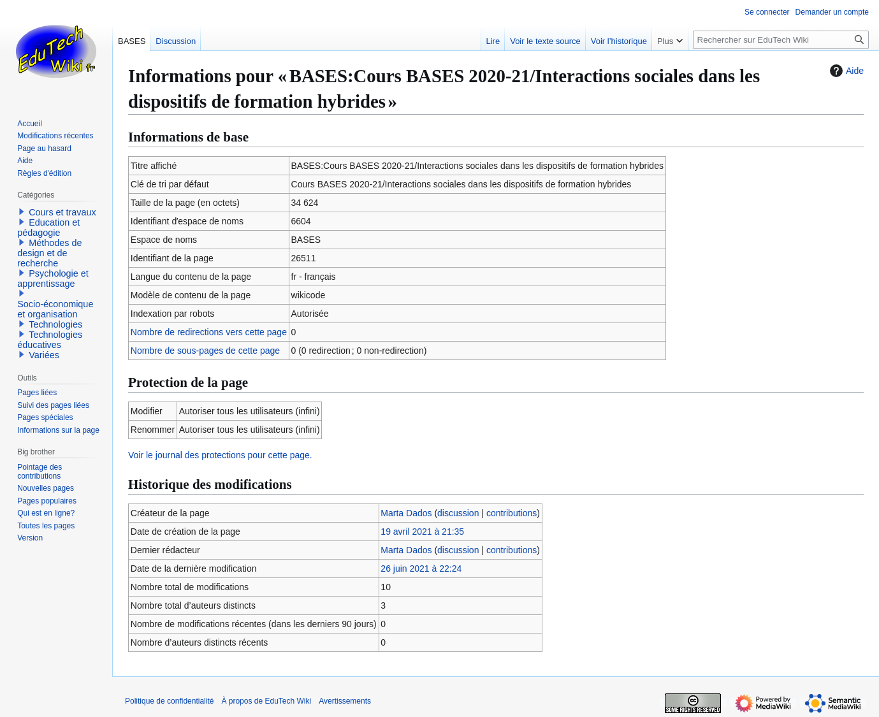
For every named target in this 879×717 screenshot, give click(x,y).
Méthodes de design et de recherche (49, 253)
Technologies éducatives (49, 340)
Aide (845, 70)
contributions (511, 513)
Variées (44, 355)
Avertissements (345, 701)
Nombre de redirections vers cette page (209, 332)
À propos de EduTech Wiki (266, 701)
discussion (458, 513)
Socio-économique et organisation (55, 309)
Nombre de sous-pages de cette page (205, 350)
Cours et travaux (62, 212)
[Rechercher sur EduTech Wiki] (781, 40)
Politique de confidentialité (169, 701)
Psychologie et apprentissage (53, 278)
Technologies (55, 324)
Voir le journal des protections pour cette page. (220, 455)
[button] (21, 211)
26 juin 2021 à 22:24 (421, 568)
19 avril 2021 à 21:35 (422, 531)
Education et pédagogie (48, 227)
